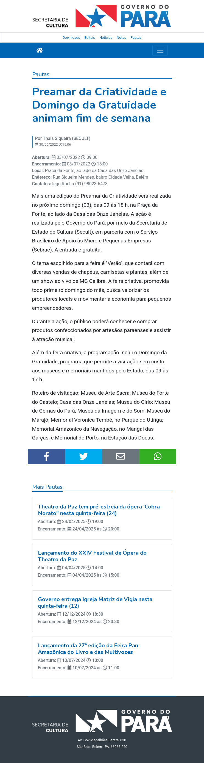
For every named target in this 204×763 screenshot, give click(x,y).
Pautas (135, 37)
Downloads (71, 37)
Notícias (105, 37)
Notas (121, 37)
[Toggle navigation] (160, 50)
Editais (90, 37)
